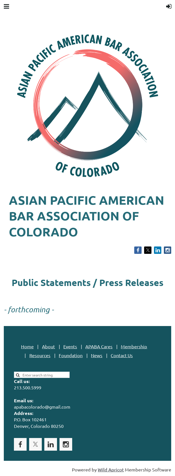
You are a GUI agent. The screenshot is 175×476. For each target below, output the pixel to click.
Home (27, 346)
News (96, 355)
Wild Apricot (111, 469)
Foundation (71, 355)
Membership (134, 346)
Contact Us (122, 355)
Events (70, 346)
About (48, 346)
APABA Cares (98, 346)
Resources (39, 355)
